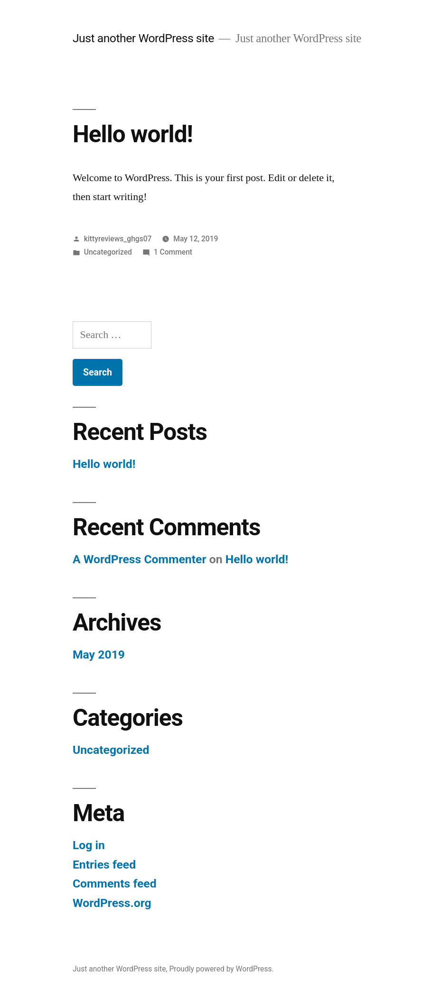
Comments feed (115, 883)
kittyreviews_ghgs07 (118, 238)
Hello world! (133, 134)
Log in (89, 845)
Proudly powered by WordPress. (221, 968)
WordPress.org (112, 903)
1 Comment (173, 251)
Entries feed (104, 864)
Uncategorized (108, 251)
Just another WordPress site (143, 38)
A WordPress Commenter (139, 559)
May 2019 (99, 654)
